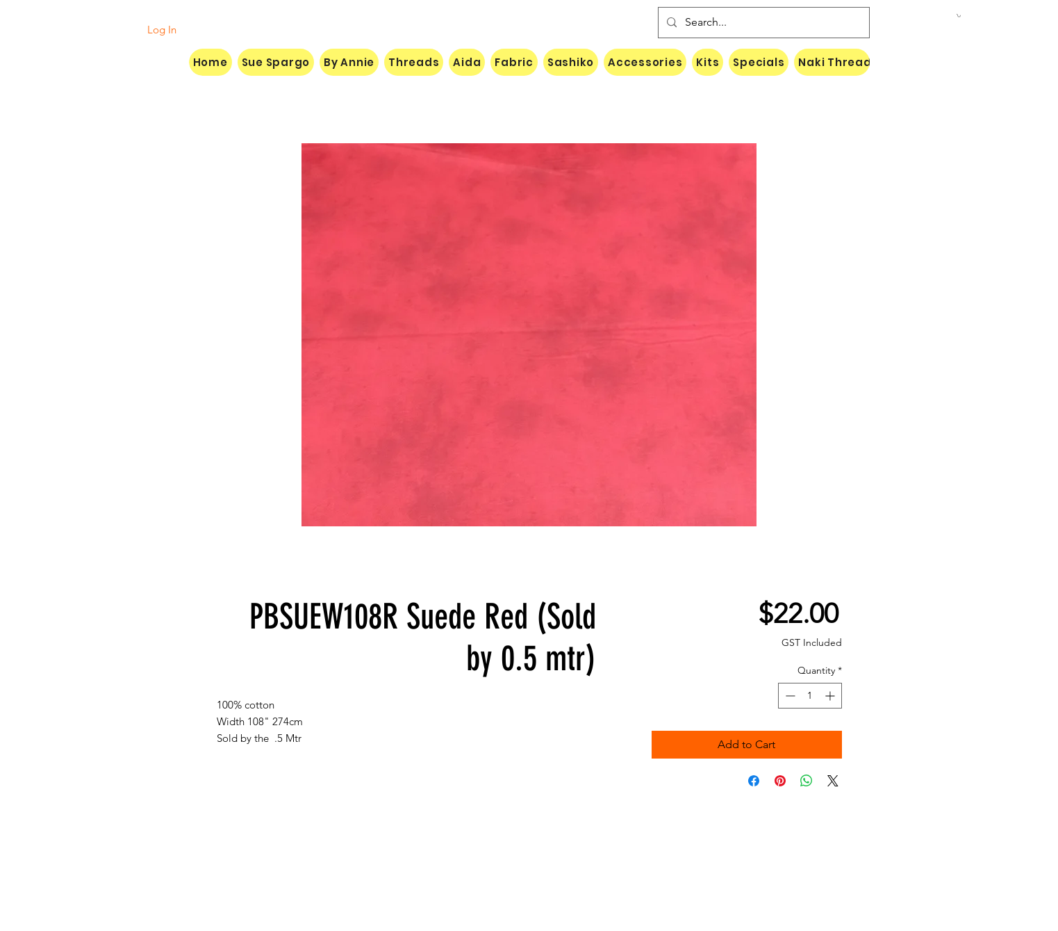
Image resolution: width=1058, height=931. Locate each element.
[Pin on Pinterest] (780, 780)
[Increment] (831, 695)
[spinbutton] (810, 695)
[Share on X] (833, 780)
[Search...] (762, 23)
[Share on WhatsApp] (806, 780)
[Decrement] (788, 695)
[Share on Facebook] (753, 780)
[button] (959, 15)
